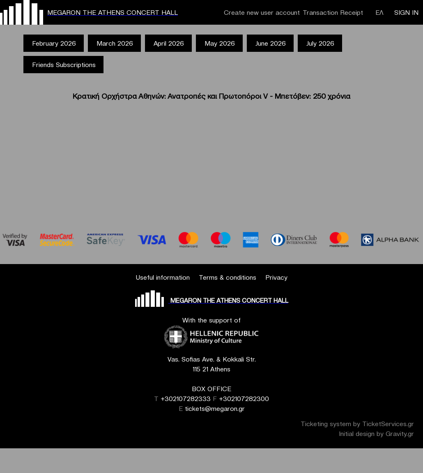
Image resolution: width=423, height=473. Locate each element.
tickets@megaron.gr (215, 408)
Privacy (276, 277)
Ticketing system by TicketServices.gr (357, 424)
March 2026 (115, 43)
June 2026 (270, 43)
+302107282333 (186, 398)
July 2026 (320, 43)
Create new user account (262, 12)
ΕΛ (379, 12)
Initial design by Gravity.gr (376, 433)
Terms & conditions (227, 277)
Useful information (163, 277)
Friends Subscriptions (64, 64)
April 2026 (169, 43)
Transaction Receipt (333, 12)
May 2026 (220, 43)
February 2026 (54, 43)
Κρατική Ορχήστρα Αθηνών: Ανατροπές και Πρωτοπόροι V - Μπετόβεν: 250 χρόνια (211, 96)
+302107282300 (244, 398)
